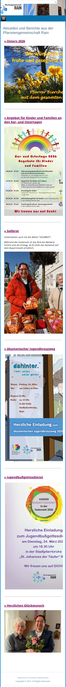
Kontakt (32, 678)
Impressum (22, 678)
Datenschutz (43, 678)
